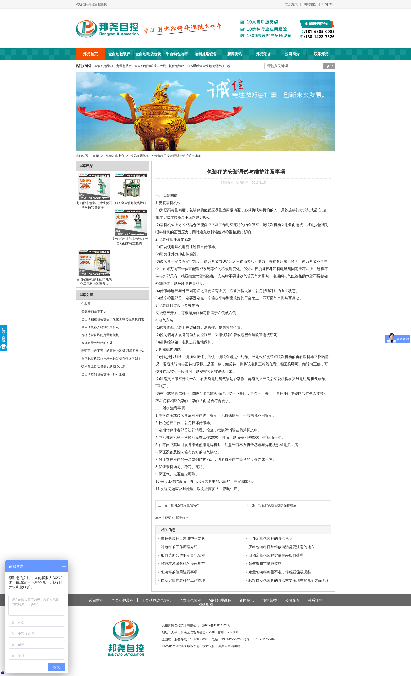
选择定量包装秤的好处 (97, 343)
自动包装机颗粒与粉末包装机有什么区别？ (111, 358)
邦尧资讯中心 (114, 156)
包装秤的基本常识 (93, 311)
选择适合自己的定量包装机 (100, 335)
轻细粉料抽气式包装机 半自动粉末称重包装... (130, 239)
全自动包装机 (104, 66)
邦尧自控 (182, 518)
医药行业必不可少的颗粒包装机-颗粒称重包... (113, 351)
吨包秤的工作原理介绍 (179, 547)
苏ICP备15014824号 (216, 625)
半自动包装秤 (177, 54)
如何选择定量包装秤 (185, 505)
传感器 (186, 239)
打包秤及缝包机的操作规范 (277, 505)
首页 (96, 156)
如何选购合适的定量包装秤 (183, 555)
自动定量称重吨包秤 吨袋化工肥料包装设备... (94, 279)
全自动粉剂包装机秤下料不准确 (103, 374)
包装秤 (86, 303)
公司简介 (292, 54)
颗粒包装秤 (176, 66)
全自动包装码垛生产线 (150, 66)
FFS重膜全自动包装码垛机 (205, 66)
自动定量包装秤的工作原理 (183, 580)
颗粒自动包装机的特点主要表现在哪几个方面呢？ (288, 580)
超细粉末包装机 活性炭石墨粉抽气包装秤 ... (94, 203)
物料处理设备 (206, 54)
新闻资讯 (234, 54)
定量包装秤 (124, 66)
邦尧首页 (90, 54)
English (327, 4)
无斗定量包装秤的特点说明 (270, 538)
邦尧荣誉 (263, 54)
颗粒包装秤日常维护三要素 (183, 538)
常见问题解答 (139, 156)
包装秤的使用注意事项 (179, 572)
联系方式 (291, 4)
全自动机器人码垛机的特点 (100, 327)
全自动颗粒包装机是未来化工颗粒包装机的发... (114, 319)
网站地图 (310, 4)
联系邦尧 (321, 54)
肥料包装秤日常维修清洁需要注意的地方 (281, 547)
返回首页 (96, 600)
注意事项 (177, 408)
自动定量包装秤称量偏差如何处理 (276, 555)
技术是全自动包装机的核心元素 (103, 366)
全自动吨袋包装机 (148, 56)
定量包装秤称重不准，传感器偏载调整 (279, 572)
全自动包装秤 (119, 54)
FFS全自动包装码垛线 (131, 201)
